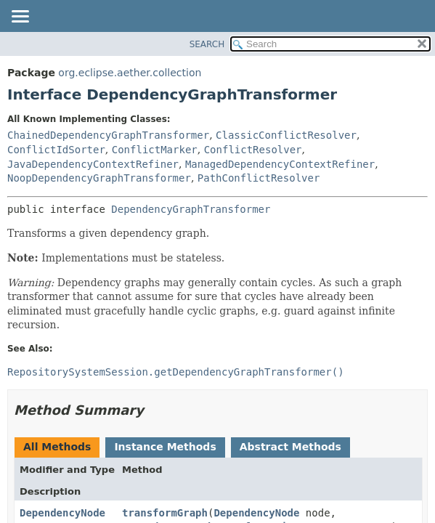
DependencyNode (62, 513)
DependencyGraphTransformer (190, 209)
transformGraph (165, 513)
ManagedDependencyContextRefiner (280, 164)
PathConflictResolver (259, 178)
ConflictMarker (155, 149)
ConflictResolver (253, 149)
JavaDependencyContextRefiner (93, 164)
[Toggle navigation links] (19, 17)
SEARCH (207, 44)
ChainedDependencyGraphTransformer (108, 135)
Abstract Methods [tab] (290, 447)
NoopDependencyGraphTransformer (99, 178)
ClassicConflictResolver (286, 135)
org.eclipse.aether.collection (129, 72)
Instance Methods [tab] (165, 447)
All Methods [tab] (57, 447)
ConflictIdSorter (56, 149)
